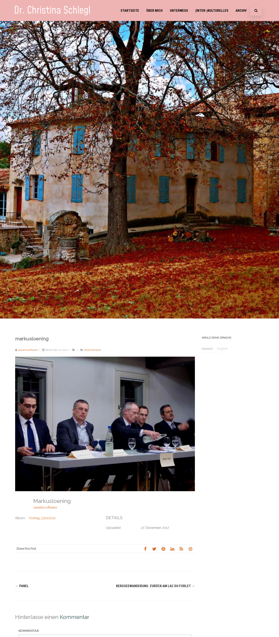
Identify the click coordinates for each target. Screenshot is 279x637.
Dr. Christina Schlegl (52, 10)
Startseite (130, 11)
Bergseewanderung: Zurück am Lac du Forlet (155, 586)
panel (22, 586)
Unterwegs (179, 11)
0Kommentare (92, 349)
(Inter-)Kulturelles (211, 11)
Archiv (241, 11)
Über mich (154, 11)
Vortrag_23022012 (42, 518)
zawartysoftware (45, 507)
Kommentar (29, 630)
